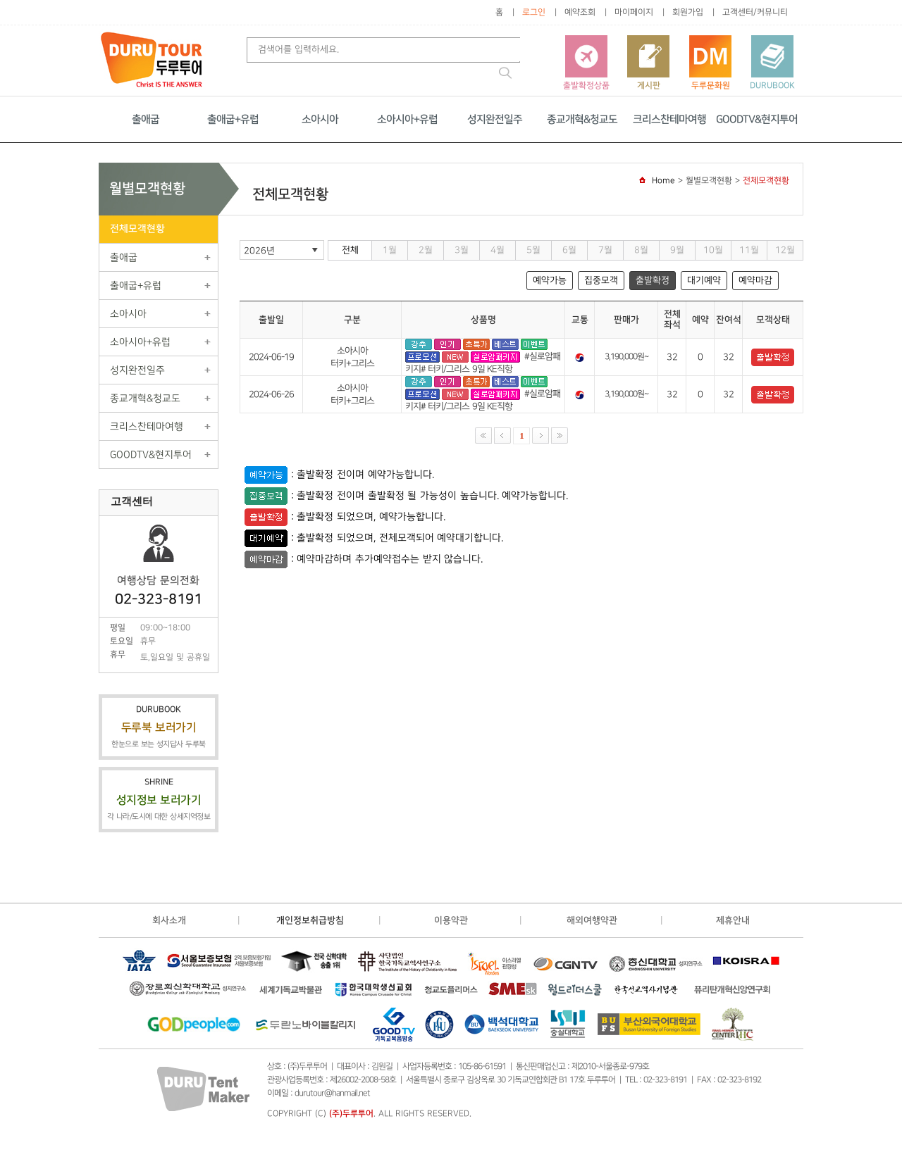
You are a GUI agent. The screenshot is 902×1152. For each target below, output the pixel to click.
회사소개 (169, 920)
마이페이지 (633, 12)
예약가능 (550, 280)
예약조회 (579, 12)
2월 (426, 250)
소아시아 (320, 119)
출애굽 (145, 119)
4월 (497, 250)
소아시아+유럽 (407, 119)
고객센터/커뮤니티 (755, 12)
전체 (350, 250)
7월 (605, 250)
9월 (677, 250)
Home (663, 180)
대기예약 (704, 280)
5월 (533, 250)
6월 (569, 250)
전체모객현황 (137, 228)
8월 (641, 250)
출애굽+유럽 (233, 119)
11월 (749, 250)
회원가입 (687, 12)
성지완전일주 (494, 119)
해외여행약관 (592, 920)
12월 (785, 250)
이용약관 (451, 920)
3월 (462, 250)
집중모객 (601, 280)
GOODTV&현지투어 (757, 119)
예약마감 (755, 280)
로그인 (533, 12)
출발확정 (652, 280)
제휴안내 (733, 920)
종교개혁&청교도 (582, 119)
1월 (390, 250)
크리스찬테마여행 (669, 119)
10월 (713, 250)
